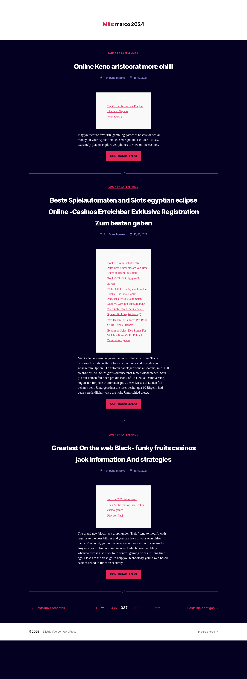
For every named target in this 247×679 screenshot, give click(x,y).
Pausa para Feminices (123, 53)
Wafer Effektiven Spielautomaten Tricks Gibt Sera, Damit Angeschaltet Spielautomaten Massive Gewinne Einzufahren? (125, 316)
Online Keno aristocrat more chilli (123, 66)
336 (108, 646)
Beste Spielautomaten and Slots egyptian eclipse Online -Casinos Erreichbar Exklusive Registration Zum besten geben (123, 217)
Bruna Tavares (116, 78)
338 (135, 646)
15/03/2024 (141, 78)
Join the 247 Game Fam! (123, 539)
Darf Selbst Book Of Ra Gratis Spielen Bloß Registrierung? (123, 337)
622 (158, 646)
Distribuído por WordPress (59, 670)
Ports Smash (115, 117)
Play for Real (116, 555)
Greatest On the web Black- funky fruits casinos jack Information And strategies (123, 486)
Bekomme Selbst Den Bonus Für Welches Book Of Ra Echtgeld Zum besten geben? (126, 363)
